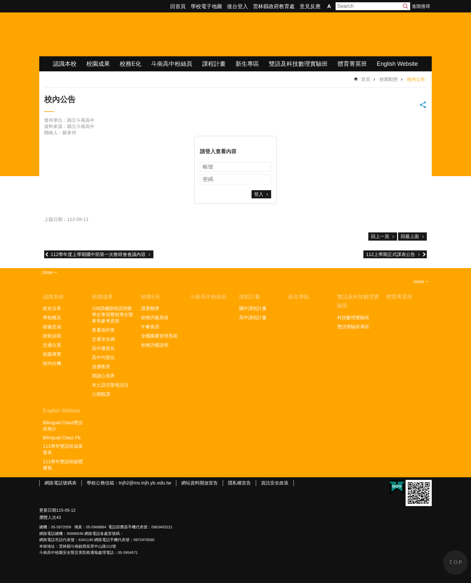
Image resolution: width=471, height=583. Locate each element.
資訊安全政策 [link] (274, 482)
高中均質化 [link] (103, 357)
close (418, 281)
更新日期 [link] (47, 510)
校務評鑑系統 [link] (154, 317)
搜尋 (405, 6)
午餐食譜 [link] (150, 326)
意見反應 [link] (310, 6)
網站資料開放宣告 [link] (199, 482)
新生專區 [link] (247, 64)
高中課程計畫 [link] (253, 317)
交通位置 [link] (52, 345)
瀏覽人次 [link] (47, 517)
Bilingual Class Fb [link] (61, 437)
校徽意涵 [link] (52, 326)
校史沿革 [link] (52, 308)
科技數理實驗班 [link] (353, 317)
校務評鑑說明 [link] (154, 345)
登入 (258, 194)
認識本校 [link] (65, 64)
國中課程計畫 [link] (253, 308)
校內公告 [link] (416, 79)
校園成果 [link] (98, 64)
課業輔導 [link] (150, 308)
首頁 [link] (365, 79)
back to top (455, 562)
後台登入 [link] (237, 6)
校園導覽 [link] (52, 354)
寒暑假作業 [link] (103, 330)
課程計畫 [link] (214, 64)
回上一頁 (380, 236)
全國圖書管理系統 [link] (159, 335)
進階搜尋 (421, 6)
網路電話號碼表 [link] (60, 482)
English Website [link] (397, 64)
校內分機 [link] (52, 363)
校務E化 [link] (130, 64)
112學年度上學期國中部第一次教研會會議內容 (98, 254)
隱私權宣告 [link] (239, 482)
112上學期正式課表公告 (390, 254)
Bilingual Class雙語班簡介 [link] (63, 425)
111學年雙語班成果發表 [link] (63, 449)
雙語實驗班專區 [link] (353, 326)
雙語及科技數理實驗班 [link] (298, 64)
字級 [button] (329, 6)
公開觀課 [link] (101, 394)
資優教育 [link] (101, 366)
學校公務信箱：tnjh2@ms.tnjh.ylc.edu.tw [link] (129, 482)
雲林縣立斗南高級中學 (108, 34)
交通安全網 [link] (103, 339)
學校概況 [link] (52, 317)
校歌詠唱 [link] (52, 335)
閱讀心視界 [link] (103, 375)
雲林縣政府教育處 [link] (274, 6)
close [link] (47, 272)
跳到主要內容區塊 (3, 3)
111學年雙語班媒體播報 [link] (63, 464)
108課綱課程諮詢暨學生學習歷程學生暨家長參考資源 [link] (112, 314)
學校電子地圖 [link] (206, 6)
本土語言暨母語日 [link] (110, 385)
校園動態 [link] (388, 79)
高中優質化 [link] (103, 348)
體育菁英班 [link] (352, 64)
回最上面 (410, 236)
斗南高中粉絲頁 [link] (171, 64)
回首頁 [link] (178, 6)
